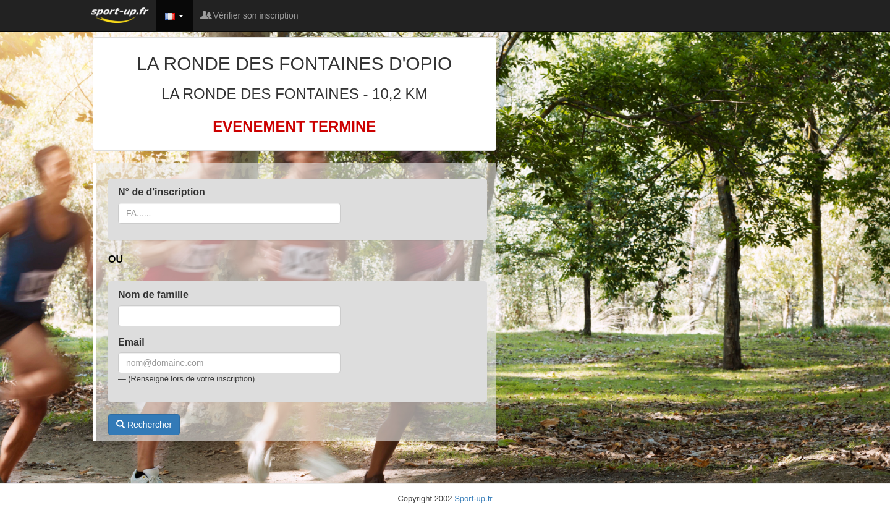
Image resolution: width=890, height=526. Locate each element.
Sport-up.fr (473, 498)
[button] (174, 15)
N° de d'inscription (161, 192)
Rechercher (144, 425)
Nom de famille (153, 294)
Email (131, 342)
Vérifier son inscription (250, 15)
